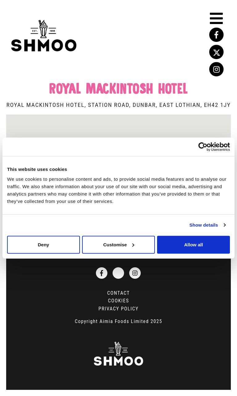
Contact (118, 293)
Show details (203, 225)
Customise (118, 244)
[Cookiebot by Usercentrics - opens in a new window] (203, 147)
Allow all (193, 244)
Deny (43, 244)
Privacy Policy (118, 309)
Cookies (118, 301)
